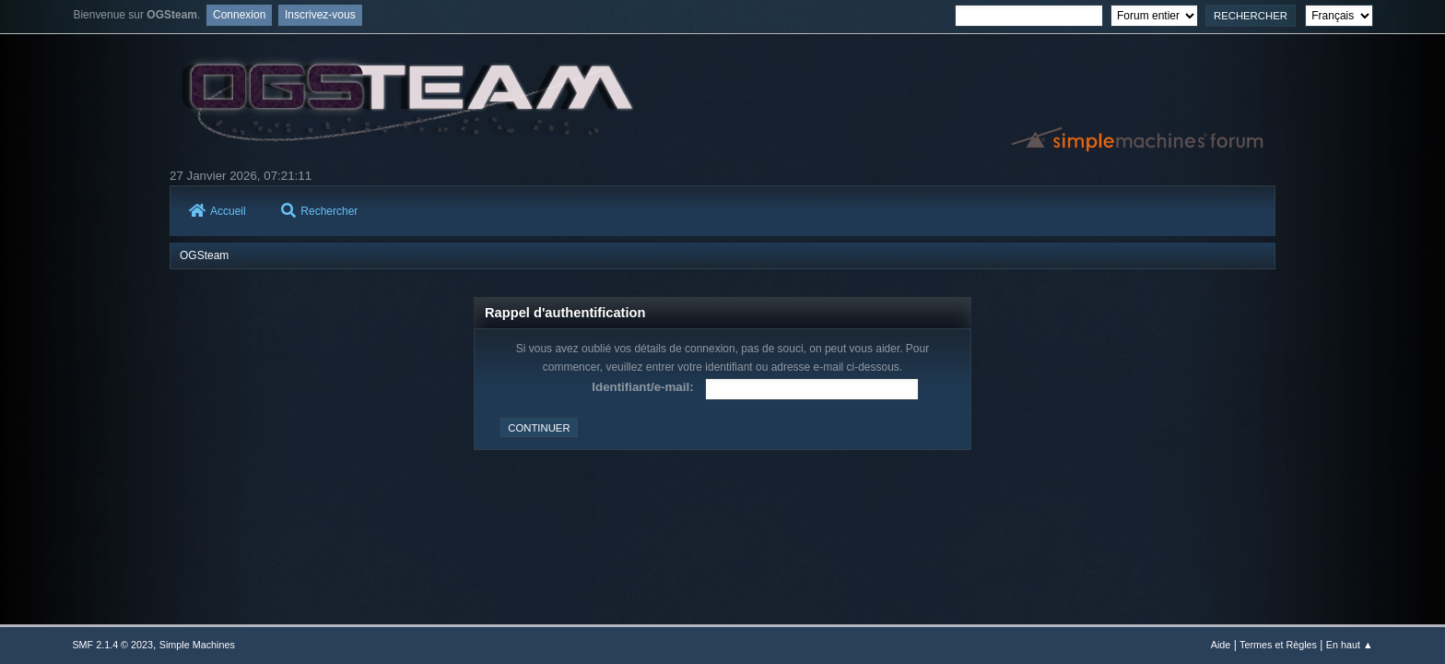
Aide (1221, 644)
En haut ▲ (1349, 644)
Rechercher (319, 211)
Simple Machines (197, 644)
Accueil (217, 211)
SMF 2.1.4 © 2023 (112, 644)
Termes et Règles (1278, 644)
